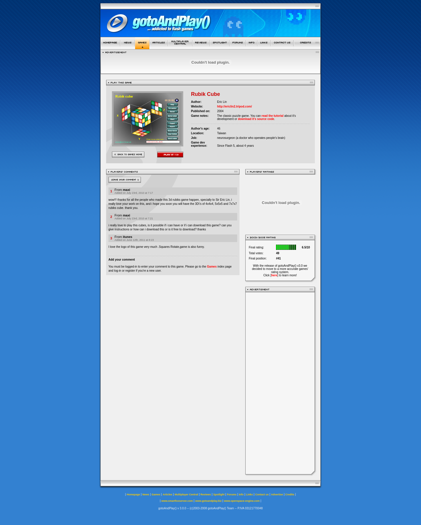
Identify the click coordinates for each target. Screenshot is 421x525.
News (145, 494)
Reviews (205, 494)
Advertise (277, 494)
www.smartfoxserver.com (177, 500)
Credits (289, 494)
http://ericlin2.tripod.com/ (234, 106)
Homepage (133, 494)
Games (212, 266)
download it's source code (256, 119)
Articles (167, 494)
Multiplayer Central (186, 494)
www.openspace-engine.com (242, 500)
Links (249, 494)
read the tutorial (273, 115)
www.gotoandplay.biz (208, 500)
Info (241, 494)
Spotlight (219, 494)
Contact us (262, 494)
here (274, 275)
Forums (232, 494)
